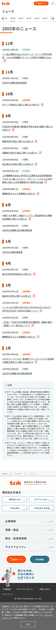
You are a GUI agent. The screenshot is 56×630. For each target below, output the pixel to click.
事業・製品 (12, 530)
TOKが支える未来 (41, 508)
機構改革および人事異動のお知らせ (18, 193)
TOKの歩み (15, 508)
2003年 (28, 18)
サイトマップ (7, 594)
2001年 (44, 18)
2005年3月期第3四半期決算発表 (17, 373)
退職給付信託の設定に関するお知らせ (19, 152)
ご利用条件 (6, 589)
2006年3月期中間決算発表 (14, 82)
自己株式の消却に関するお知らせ (17, 164)
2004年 (20, 18)
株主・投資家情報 (16, 538)
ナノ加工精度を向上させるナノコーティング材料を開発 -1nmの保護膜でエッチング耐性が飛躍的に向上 (27, 56)
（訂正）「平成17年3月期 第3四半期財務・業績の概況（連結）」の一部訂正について (27, 324)
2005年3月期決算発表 (12, 252)
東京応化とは (14, 499)
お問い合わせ (45, 589)
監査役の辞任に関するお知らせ (16, 295)
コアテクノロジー (41, 499)
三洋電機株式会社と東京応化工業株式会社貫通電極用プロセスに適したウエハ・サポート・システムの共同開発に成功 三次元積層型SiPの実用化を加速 (27, 179)
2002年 (36, 18)
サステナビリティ (15, 547)
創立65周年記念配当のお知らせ (17, 274)
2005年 (12, 18)
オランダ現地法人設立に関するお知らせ (21, 104)
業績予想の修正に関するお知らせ (17, 141)
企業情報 (10, 521)
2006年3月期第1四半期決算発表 (17, 230)
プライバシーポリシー (25, 589)
